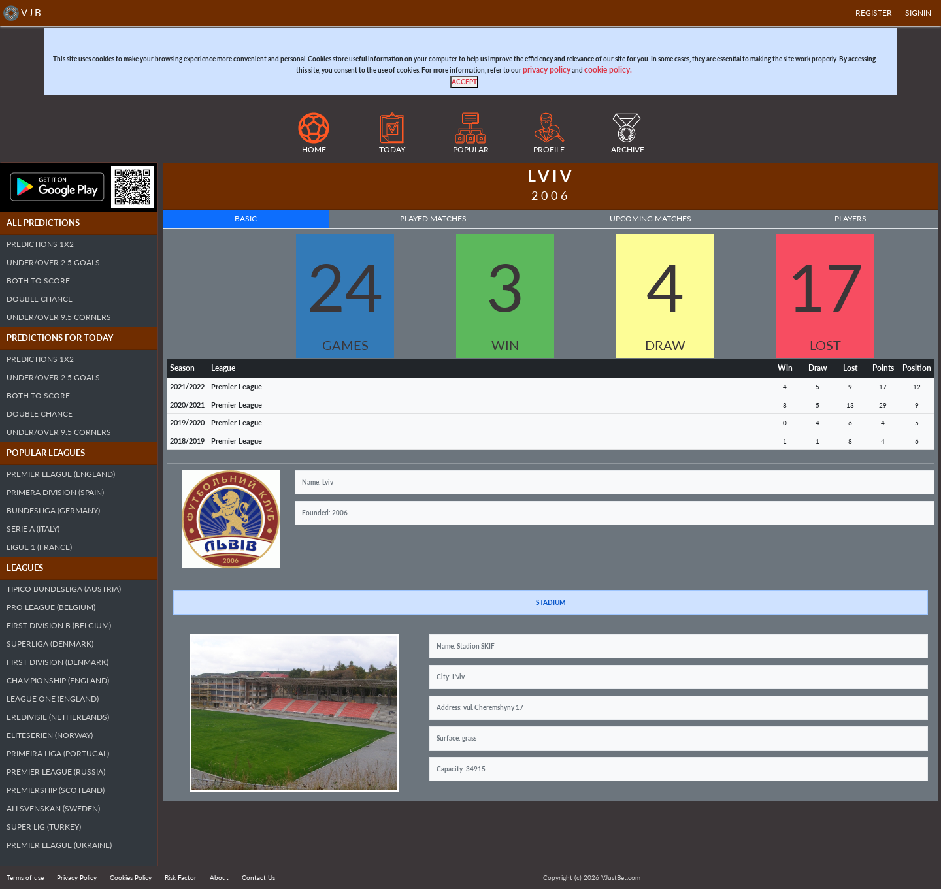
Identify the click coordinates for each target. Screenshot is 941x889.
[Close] (464, 82)
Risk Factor (181, 877)
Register (873, 13)
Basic (246, 218)
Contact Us (258, 877)
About (219, 877)
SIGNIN (918, 13)
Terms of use (25, 877)
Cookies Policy (131, 877)
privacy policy (546, 69)
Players (850, 218)
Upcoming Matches (650, 218)
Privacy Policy (77, 877)
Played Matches (433, 218)
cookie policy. (608, 69)
